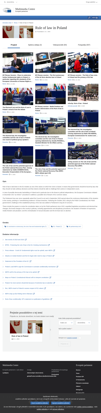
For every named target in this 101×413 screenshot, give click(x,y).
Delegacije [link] (79, 389)
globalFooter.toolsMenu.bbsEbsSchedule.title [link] (41, 376)
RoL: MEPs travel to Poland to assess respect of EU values (24, 288)
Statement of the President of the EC (17, 261)
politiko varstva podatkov (85, 407)
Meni (95, 17)
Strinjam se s (67, 338)
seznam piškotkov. (58, 410)
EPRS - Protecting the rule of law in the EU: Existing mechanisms (26, 245)
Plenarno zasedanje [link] (82, 383)
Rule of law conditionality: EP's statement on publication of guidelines (27, 299)
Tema (15, 23)
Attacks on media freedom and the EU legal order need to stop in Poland (28, 256)
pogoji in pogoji (72, 338)
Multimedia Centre (25, 9)
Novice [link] (78, 370)
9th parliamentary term (73, 226)
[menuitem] (10, 2)
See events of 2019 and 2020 (15, 239)
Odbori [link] (78, 386)
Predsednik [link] (55, 374)
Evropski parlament (21, 11)
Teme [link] (77, 373)
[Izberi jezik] (83, 322)
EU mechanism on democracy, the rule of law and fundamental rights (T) (25, 226)
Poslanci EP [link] (80, 376)
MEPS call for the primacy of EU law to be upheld (21, 272)
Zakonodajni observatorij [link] (35, 373)
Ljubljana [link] (6, 373)
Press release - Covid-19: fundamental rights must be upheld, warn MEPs (29, 250)
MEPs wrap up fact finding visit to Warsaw (19, 294)
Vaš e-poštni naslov (65, 328)
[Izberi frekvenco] (66, 322)
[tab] (14, 45)
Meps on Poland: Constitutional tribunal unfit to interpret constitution (27, 277)
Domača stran (7, 23)
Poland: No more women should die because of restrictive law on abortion (29, 283)
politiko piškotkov (42, 410)
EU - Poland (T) (56, 226)
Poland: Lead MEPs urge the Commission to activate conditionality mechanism (30, 266)
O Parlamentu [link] (80, 380)
